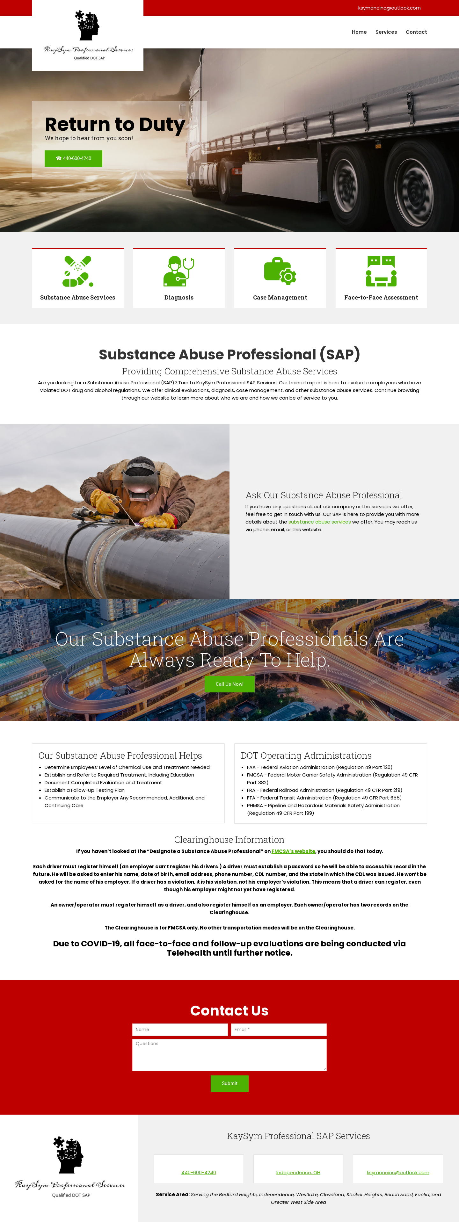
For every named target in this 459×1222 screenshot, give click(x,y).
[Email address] (388, 8)
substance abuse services (319, 521)
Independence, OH (298, 1172)
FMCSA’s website (293, 851)
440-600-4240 (198, 1172)
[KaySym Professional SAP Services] (87, 35)
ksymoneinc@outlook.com (398, 1172)
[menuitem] (359, 32)
